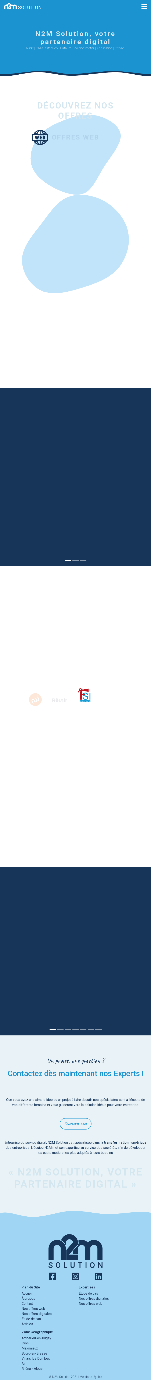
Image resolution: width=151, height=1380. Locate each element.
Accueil (27, 1293)
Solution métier (83, 48)
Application (104, 48)
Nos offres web (33, 1309)
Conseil (120, 48)
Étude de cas (31, 1319)
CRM (39, 48)
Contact (27, 1304)
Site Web (51, 48)
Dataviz (65, 48)
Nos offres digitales (37, 1314)
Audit (29, 48)
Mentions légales (91, 1377)
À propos (28, 1299)
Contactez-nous (75, 1123)
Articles (27, 1324)
